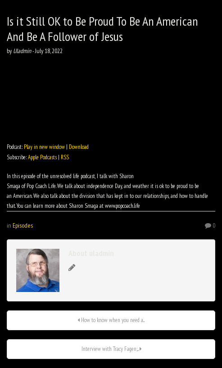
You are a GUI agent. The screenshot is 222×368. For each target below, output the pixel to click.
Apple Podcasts (42, 157)
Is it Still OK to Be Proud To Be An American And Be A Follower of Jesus (102, 29)
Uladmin (22, 51)
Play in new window (44, 147)
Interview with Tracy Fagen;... (111, 349)
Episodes (23, 225)
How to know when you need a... (111, 320)
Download (79, 147)
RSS (65, 157)
